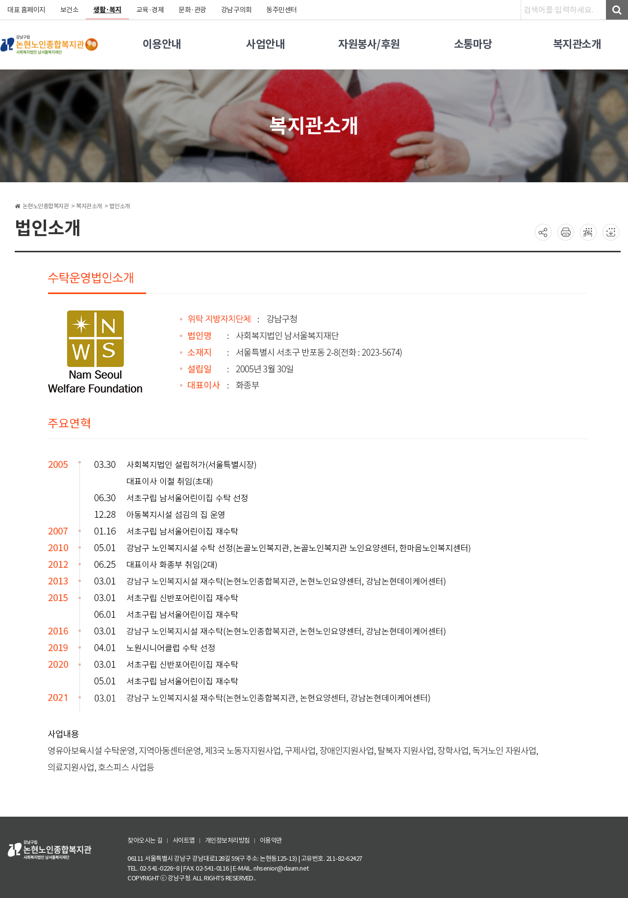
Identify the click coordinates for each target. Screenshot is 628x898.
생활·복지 (107, 9)
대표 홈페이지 (26, 9)
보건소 (69, 9)
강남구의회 (236, 9)
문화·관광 (192, 9)
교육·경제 (150, 9)
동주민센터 (281, 9)
